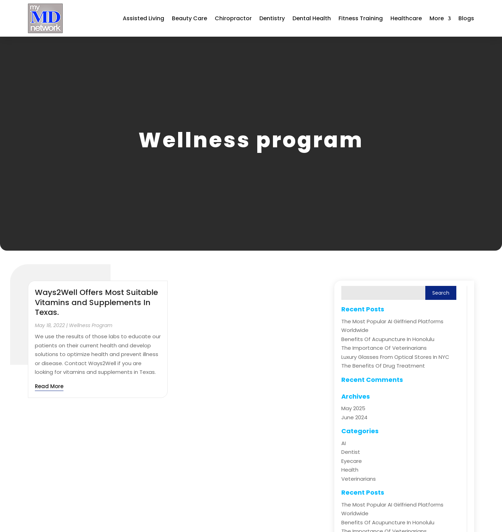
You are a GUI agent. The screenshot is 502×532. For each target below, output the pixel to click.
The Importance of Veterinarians (384, 348)
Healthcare (406, 18)
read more (49, 386)
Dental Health (311, 18)
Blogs (466, 18)
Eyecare (351, 461)
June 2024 (354, 417)
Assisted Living (143, 18)
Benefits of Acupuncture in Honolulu (387, 339)
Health (349, 469)
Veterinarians (358, 478)
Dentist (350, 452)
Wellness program (90, 325)
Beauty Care (189, 18)
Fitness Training (361, 18)
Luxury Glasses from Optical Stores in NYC (395, 357)
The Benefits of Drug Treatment (383, 365)
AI (343, 443)
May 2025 (353, 408)
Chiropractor (233, 18)
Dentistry (272, 18)
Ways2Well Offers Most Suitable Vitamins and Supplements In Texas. (96, 302)
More (436, 18)
